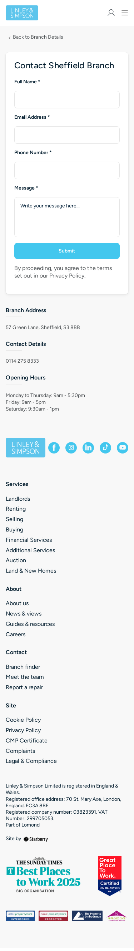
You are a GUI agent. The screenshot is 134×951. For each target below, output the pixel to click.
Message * (26, 188)
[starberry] (35, 838)
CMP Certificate (27, 740)
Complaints (20, 750)
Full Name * (27, 81)
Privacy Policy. (67, 275)
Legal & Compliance (31, 761)
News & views (23, 613)
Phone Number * (33, 152)
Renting (16, 508)
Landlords (18, 498)
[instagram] (71, 448)
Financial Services (29, 539)
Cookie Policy (23, 719)
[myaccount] (110, 12)
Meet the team (25, 676)
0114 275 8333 (22, 361)
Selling (14, 519)
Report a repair (24, 687)
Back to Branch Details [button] (38, 37)
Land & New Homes (31, 570)
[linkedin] (88, 448)
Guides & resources (30, 624)
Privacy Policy (23, 730)
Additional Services (30, 550)
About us (17, 603)
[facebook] (54, 448)
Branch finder (23, 666)
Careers (15, 634)
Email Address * (32, 117)
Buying (14, 529)
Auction (16, 560)
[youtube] (122, 448)
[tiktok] (105, 448)
